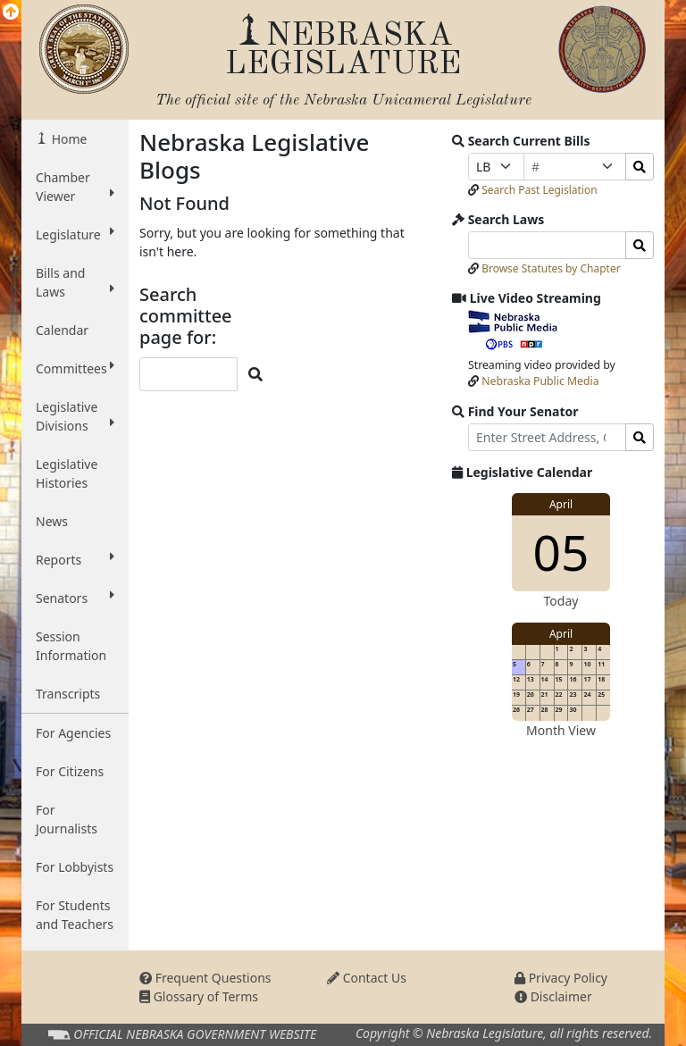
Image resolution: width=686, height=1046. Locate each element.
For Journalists (66, 819)
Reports (75, 559)
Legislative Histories (66, 473)
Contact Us (366, 977)
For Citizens (70, 771)
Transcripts (68, 693)
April (561, 504)
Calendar (62, 330)
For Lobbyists (74, 866)
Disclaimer (553, 996)
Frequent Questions (205, 977)
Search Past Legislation (539, 189)
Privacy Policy (560, 977)
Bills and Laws (75, 282)
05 (561, 551)
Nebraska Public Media (539, 381)
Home (67, 138)
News (52, 521)
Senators (75, 598)
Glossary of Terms (198, 996)
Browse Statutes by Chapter (551, 268)
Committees (75, 368)
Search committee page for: (185, 316)
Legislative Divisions (75, 416)
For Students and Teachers (74, 915)
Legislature (75, 234)
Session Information (71, 646)
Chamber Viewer (75, 187)
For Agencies (73, 732)
